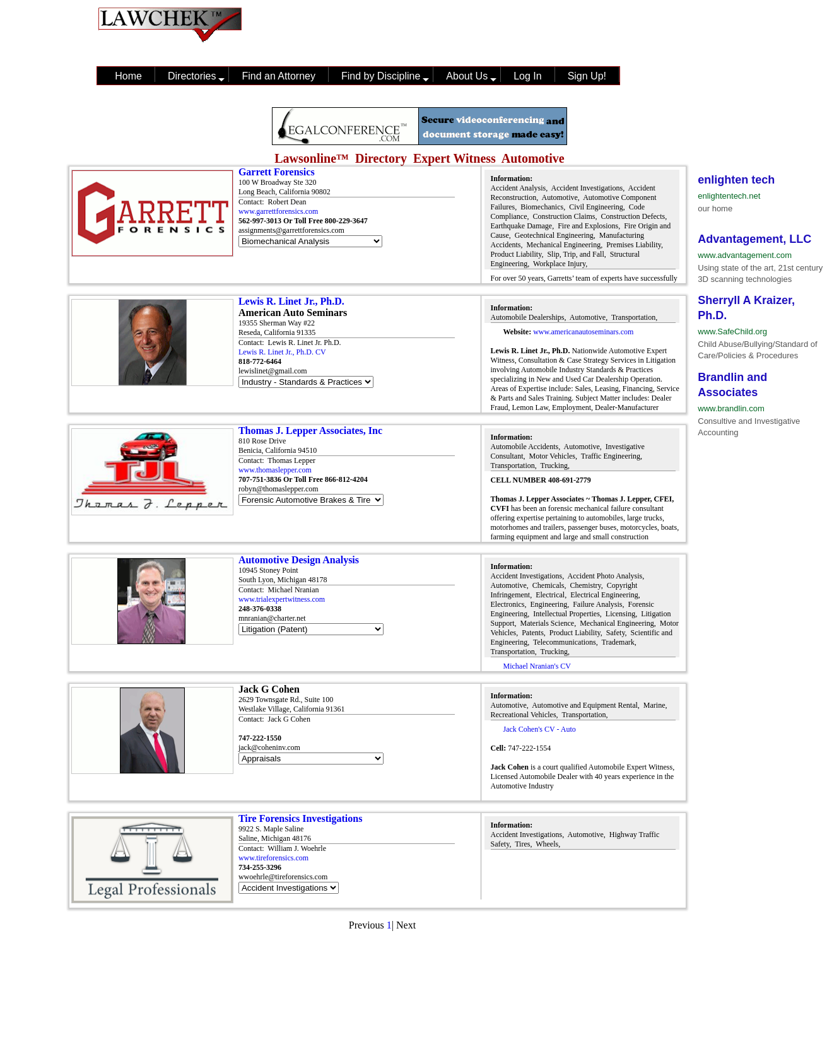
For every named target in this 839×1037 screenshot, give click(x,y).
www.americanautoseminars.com (583, 331)
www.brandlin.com (731, 408)
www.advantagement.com (745, 255)
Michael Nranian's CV (537, 666)
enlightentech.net (729, 196)
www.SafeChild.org (732, 331)
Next (406, 925)
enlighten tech (736, 179)
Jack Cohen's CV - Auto (539, 729)
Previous (366, 925)
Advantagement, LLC (754, 239)
